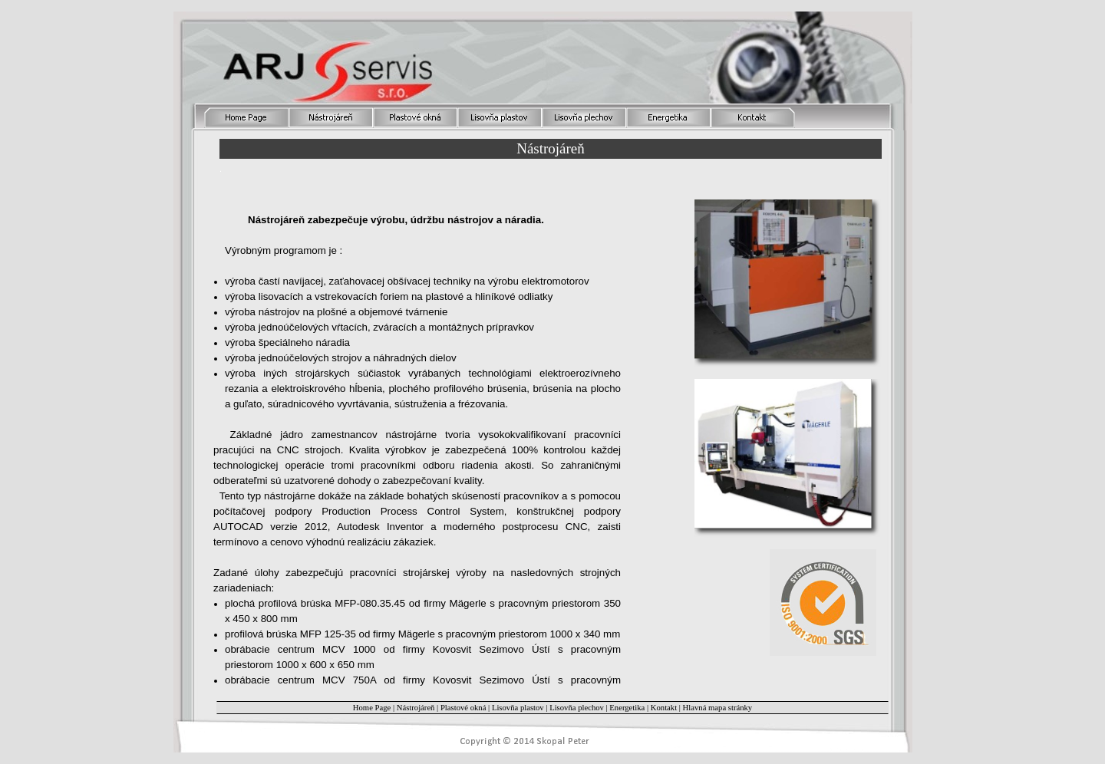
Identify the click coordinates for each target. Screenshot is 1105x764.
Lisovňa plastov (518, 707)
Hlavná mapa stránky (718, 707)
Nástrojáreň (416, 707)
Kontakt (665, 707)
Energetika (627, 707)
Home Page (372, 707)
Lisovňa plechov (576, 707)
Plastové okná (463, 707)
